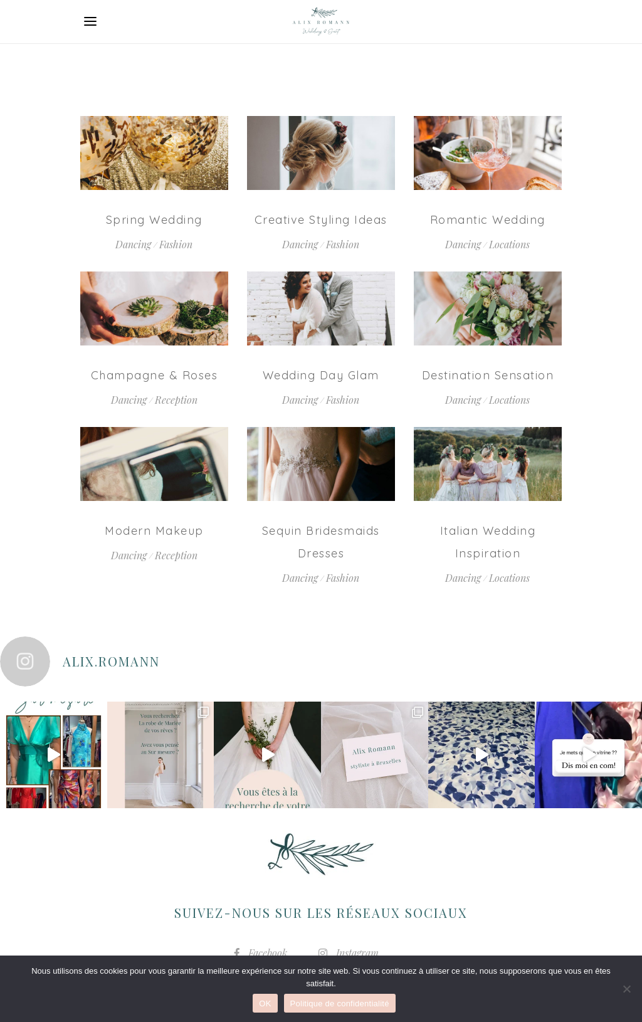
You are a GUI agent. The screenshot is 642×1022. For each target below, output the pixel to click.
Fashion (175, 244)
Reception (176, 399)
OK (265, 1003)
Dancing (133, 244)
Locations (509, 244)
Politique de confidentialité (339, 1003)
